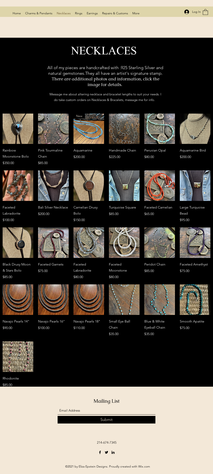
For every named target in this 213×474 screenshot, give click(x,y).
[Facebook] (100, 452)
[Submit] (106, 420)
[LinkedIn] (113, 452)
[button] (205, 12)
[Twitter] (106, 452)
